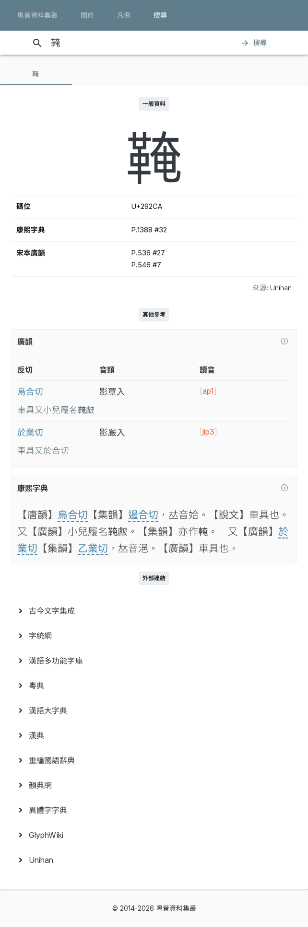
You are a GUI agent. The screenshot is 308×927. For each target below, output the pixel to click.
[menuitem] (154, 610)
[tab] (36, 73)
